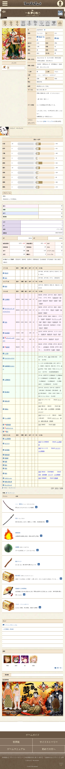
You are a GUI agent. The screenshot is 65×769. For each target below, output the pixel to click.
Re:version (36, 760)
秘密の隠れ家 (8, 481)
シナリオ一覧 (5, 23)
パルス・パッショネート (22, 604)
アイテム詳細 (41, 23)
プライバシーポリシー (16, 757)
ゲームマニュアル (16, 749)
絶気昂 (7, 347)
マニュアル (50, 121)
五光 (6, 322)
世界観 (16, 742)
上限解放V (7, 379)
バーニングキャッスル (11, 625)
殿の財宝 (17, 575)
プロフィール (7, 193)
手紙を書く (47, 23)
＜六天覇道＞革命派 (8, 629)
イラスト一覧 (11, 23)
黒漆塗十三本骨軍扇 (20, 588)
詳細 (45, 121)
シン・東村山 (19, 504)
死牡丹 (40, 36)
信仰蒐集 (7, 449)
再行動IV (7, 392)
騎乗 (6, 461)
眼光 (6, 465)
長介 (16, 518)
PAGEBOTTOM (61, 765)
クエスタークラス (9, 358)
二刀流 (6, 353)
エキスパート (9, 428)
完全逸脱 (7, 332)
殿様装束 (17, 532)
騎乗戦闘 (8, 424)
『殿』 (32, 10)
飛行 (6, 431)
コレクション (11, 492)
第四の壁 (7, 401)
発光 (6, 468)
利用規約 (5, 757)
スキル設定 (35, 23)
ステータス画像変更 (23, 23)
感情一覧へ (59, 667)
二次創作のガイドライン (51, 757)
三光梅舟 (7, 299)
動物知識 (7, 454)
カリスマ (7, 443)
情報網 (6, 458)
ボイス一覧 (17, 23)
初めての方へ (48, 749)
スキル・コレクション (10, 487)
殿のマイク (18, 561)
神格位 (6, 409)
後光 (6, 473)
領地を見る (60, 23)
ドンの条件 (8, 418)
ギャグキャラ (8, 485)
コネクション (8, 478)
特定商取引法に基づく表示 (33, 757)
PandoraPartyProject (32, 4)
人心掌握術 (8, 438)
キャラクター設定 (29, 23)
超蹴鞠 (17, 547)
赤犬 (6, 278)
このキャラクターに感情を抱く (54, 23)
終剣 (58, 38)
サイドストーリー (49, 742)
